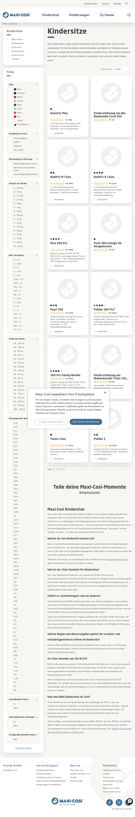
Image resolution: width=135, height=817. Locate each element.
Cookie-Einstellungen (51, 421)
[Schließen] (105, 393)
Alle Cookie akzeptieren (85, 421)
